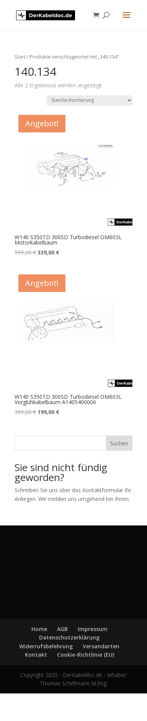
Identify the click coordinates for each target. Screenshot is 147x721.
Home (39, 629)
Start (20, 56)
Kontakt (36, 654)
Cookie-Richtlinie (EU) (85, 654)
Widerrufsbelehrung (46, 646)
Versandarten (101, 646)
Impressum (93, 629)
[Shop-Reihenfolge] (89, 100)
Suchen (119, 443)
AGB (62, 629)
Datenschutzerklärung (69, 637)
